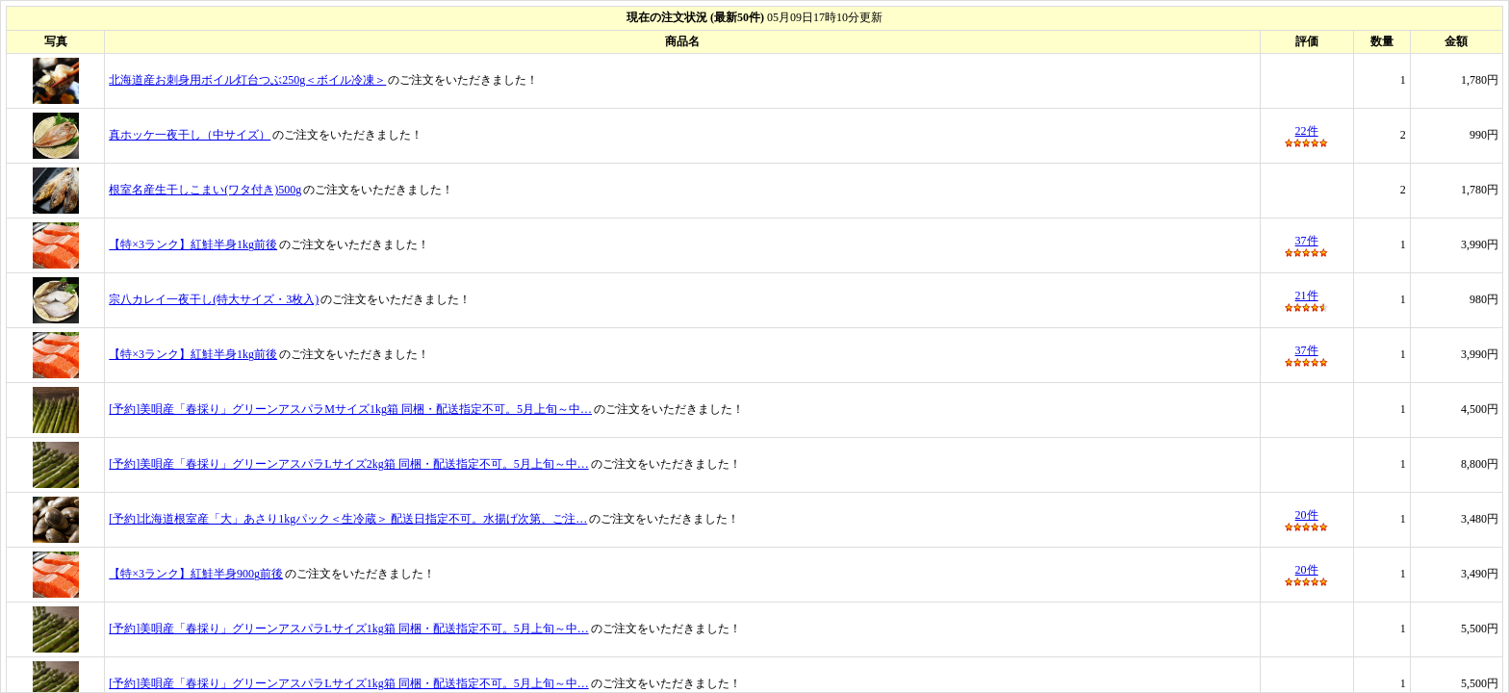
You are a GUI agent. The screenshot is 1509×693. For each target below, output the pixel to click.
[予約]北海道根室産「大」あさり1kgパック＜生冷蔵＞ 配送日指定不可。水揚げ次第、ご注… (348, 519)
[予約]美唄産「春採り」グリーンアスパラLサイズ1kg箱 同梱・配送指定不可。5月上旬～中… (348, 628)
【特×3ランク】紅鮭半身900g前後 (196, 573)
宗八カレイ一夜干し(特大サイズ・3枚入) (214, 299)
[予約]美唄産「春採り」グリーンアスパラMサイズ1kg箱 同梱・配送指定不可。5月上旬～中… (350, 409)
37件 (1306, 240)
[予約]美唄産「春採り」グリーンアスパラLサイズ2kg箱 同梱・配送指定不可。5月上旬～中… (348, 464)
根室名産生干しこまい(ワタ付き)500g (205, 189)
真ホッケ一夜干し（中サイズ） (189, 134)
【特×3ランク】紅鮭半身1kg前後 (193, 244)
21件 (1306, 295)
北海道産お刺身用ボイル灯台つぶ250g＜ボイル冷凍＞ (247, 80)
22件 (1306, 131)
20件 (1306, 515)
